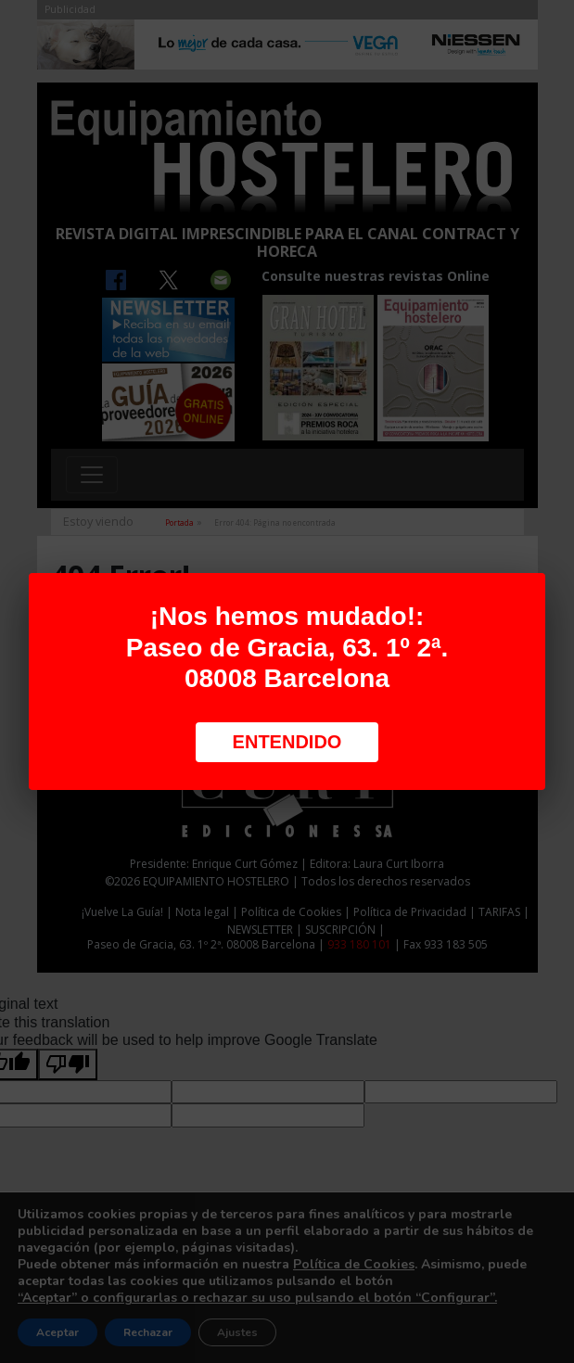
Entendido (287, 742)
